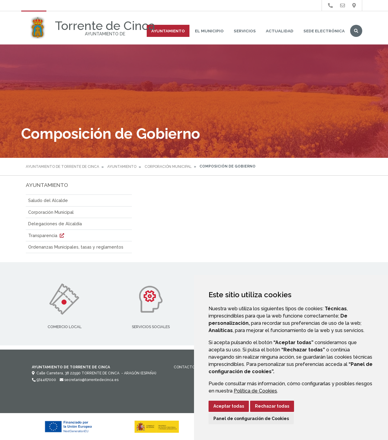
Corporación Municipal (168, 167)
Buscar (356, 31)
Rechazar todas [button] (272, 406)
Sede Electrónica (324, 30)
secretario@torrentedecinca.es (89, 380)
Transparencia (46, 235)
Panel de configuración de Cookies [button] (251, 418)
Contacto (184, 367)
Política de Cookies (255, 391)
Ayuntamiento (168, 30)
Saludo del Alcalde (48, 200)
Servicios (245, 30)
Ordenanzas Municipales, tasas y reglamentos (75, 246)
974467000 (44, 380)
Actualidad (279, 30)
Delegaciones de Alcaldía (55, 223)
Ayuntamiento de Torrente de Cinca (62, 167)
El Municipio (209, 30)
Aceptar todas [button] (228, 406)
